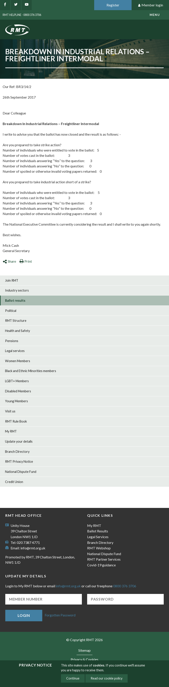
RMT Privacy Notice (19, 461)
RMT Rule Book (16, 421)
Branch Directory (17, 451)
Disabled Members (18, 391)
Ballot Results (97, 531)
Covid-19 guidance (101, 565)
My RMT (11, 431)
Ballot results (15, 300)
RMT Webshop (99, 548)
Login (24, 615)
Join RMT (11, 280)
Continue (72, 678)
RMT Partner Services (104, 559)
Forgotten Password (60, 615)
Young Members (16, 401)
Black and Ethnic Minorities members (30, 371)
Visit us (10, 411)
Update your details (19, 441)
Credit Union (14, 482)
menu (155, 15)
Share (9, 261)
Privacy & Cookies (84, 659)
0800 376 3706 (124, 586)
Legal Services (97, 537)
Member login (150, 5)
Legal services (15, 351)
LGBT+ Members (17, 381)
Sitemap (84, 650)
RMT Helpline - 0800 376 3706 (22, 15)
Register (113, 5)
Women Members (17, 361)
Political (10, 311)
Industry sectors (17, 290)
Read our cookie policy (106, 678)
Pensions (11, 341)
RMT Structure (15, 320)
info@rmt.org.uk (32, 548)
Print (25, 261)
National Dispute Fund (20, 472)
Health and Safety (17, 331)
